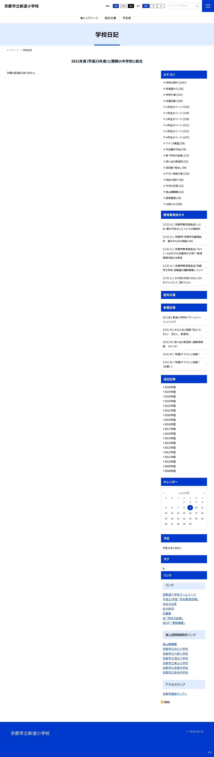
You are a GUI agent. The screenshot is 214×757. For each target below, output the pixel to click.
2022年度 (170, 406)
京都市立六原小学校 (175, 654)
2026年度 (170, 387)
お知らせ (170, 204)
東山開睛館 (172, 192)
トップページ (90, 18)
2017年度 (170, 429)
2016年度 (170, 433)
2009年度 (170, 466)
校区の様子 (172, 180)
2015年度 (170, 438)
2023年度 (170, 401)
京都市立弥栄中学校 (175, 672)
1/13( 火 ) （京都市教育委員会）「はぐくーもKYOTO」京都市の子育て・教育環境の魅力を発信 (182, 253)
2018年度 (170, 424)
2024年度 (170, 396)
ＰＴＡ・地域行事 (174, 173)
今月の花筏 (172, 186)
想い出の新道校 (174, 161)
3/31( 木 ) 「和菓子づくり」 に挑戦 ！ (181, 354)
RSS (167, 702)
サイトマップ (196, 732)
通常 (116, 6)
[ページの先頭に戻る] (210, 753)
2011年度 (170, 457)
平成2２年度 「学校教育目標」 (180, 599)
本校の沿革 (170, 604)
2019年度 (170, 420)
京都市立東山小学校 (175, 663)
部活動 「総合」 (173, 167)
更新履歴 (171, 198)
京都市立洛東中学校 (175, 668)
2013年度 (170, 447)
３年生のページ (174, 119)
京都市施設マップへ (175, 694)
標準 (146, 6)
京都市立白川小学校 (175, 649)
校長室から (172, 88)
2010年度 (170, 461)
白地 (123, 6)
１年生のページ (174, 107)
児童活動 (171, 101)
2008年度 (170, 471)
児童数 (167, 613)
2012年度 (170, 452)
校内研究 (168, 609)
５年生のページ (174, 131)
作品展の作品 (173, 149)
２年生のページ (174, 113)
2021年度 (170, 410)
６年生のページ (174, 137)
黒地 (130, 6)
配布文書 (110, 18)
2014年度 (170, 443)
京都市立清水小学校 (175, 658)
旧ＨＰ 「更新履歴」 (174, 623)
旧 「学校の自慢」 (173, 618)
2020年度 (170, 415)
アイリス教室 (172, 143)
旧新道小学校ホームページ (179, 594)
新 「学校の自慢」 (175, 155)
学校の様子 (172, 82)
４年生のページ (174, 125)
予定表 (126, 18)
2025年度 (170, 392)
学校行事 (171, 94)
